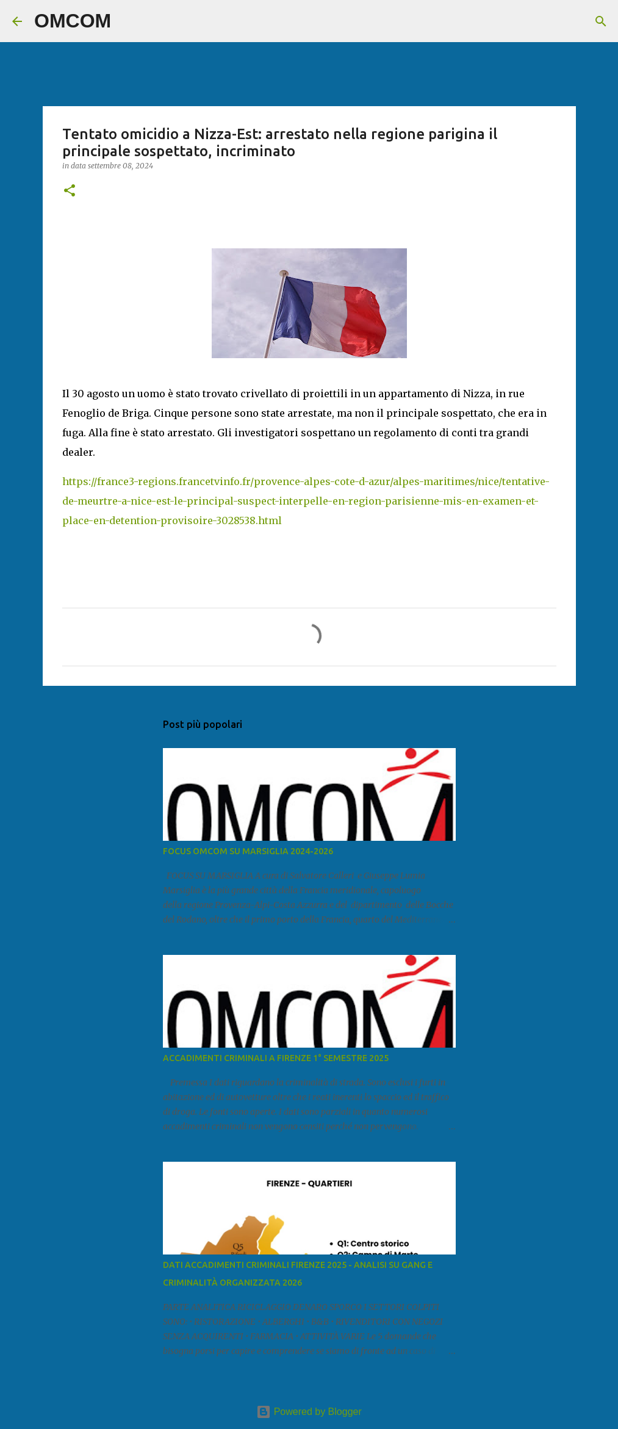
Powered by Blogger (309, 1411)
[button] (69, 191)
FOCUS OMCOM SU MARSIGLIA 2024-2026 (248, 851)
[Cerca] (128, 21)
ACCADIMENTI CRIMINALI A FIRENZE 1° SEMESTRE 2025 (276, 1058)
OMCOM (72, 21)
